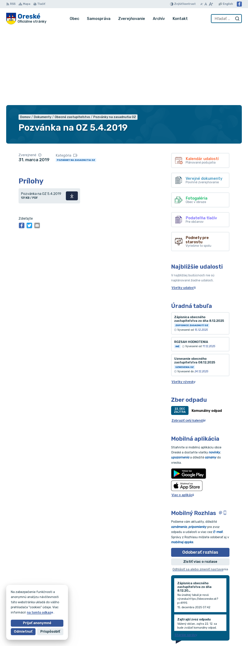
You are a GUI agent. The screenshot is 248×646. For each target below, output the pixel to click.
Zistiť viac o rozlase (200, 484)
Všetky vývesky (183, 304)
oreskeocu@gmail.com (224, 622)
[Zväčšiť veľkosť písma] (211, 4)
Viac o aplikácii (183, 417)
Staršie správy (186, 557)
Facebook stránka (221, 626)
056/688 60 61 (218, 618)
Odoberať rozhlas (200, 474)
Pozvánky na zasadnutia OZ (76, 82)
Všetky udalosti (184, 210)
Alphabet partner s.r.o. (63, 598)
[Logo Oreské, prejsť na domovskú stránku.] (26, 18)
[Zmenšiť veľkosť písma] (202, 4)
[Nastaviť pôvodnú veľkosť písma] (206, 4)
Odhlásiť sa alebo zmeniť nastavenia (200, 492)
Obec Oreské (41, 602)
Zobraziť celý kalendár (189, 343)
